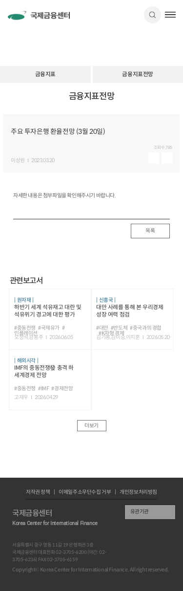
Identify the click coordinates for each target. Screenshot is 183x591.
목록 (150, 231)
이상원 (18, 161)
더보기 (91, 425)
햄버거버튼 (170, 15)
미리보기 (153, 158)
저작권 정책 (38, 492)
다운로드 (167, 158)
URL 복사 (169, 101)
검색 (152, 14)
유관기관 (139, 511)
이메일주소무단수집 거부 (85, 492)
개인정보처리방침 (138, 492)
